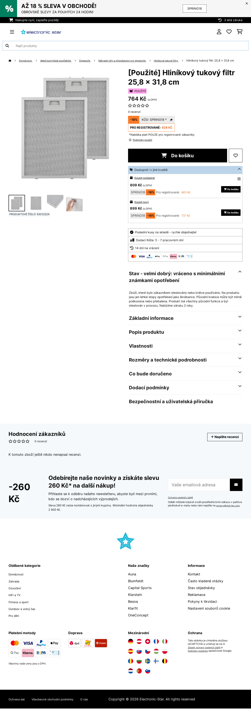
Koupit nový (142, 207)
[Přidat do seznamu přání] (235, 161)
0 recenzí (134, 117)
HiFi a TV (16, 600)
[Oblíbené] (229, 32)
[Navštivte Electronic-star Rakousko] (139, 645)
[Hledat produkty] (125, 46)
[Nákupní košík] (239, 32)
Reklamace (196, 600)
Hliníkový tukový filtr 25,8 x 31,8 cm (32, 65)
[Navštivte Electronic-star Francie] (156, 645)
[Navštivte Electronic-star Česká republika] (147, 655)
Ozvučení (16, 593)
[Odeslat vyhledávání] (7, 45)
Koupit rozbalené (146, 183)
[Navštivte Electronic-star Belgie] (164, 665)
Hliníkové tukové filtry (190, 60)
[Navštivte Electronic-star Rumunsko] (130, 665)
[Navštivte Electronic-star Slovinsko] (147, 675)
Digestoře (96, 60)
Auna (132, 579)
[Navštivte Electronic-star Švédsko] (147, 665)
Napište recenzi (222, 442)
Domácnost (27, 60)
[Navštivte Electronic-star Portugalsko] (139, 675)
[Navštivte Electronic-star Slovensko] (139, 655)
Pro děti (15, 620)
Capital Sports (140, 593)
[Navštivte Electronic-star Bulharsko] (139, 665)
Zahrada (15, 586)
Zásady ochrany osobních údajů (207, 651)
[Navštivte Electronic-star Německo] (130, 645)
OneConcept (138, 620)
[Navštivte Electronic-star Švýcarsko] (147, 645)
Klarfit (133, 613)
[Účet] (219, 32)
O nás (97, 703)
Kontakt (194, 579)
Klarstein (135, 600)
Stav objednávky (201, 593)
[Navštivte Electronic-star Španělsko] (130, 655)
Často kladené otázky (205, 586)
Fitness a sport (21, 606)
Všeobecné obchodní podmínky (60, 703)
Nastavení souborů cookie (209, 613)
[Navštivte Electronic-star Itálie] (164, 645)
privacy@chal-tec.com (181, 512)
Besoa (133, 606)
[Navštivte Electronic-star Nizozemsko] (130, 675)
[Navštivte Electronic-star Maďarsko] (156, 655)
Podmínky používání (200, 655)
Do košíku (177, 160)
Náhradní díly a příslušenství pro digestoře (139, 60)
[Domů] (14, 60)
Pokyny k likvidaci (202, 606)
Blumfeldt (135, 586)
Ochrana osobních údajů (182, 500)
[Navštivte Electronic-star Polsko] (164, 655)
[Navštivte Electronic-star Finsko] (156, 665)
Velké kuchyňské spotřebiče (62, 60)
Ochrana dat (18, 703)
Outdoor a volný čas (25, 613)
